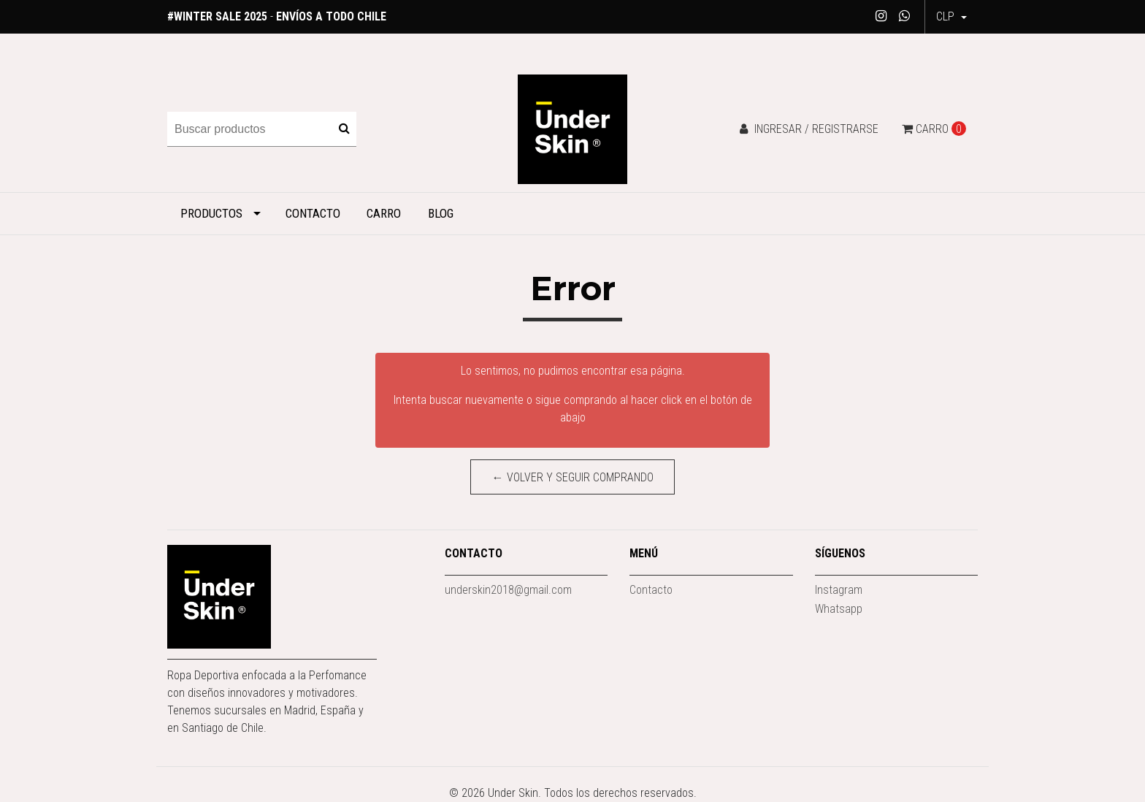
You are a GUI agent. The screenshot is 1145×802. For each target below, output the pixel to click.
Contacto (313, 213)
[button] (951, 17)
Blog (440, 213)
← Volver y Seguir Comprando (573, 477)
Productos (211, 213)
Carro (384, 213)
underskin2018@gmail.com (508, 590)
